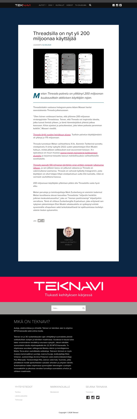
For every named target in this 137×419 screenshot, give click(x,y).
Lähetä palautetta (21, 396)
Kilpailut (60, 5)
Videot (69, 5)
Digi (51, 5)
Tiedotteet (89, 392)
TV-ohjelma (80, 5)
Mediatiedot (54, 392)
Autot (42, 5)
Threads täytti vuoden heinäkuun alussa (52, 134)
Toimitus (18, 392)
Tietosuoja (18, 400)
